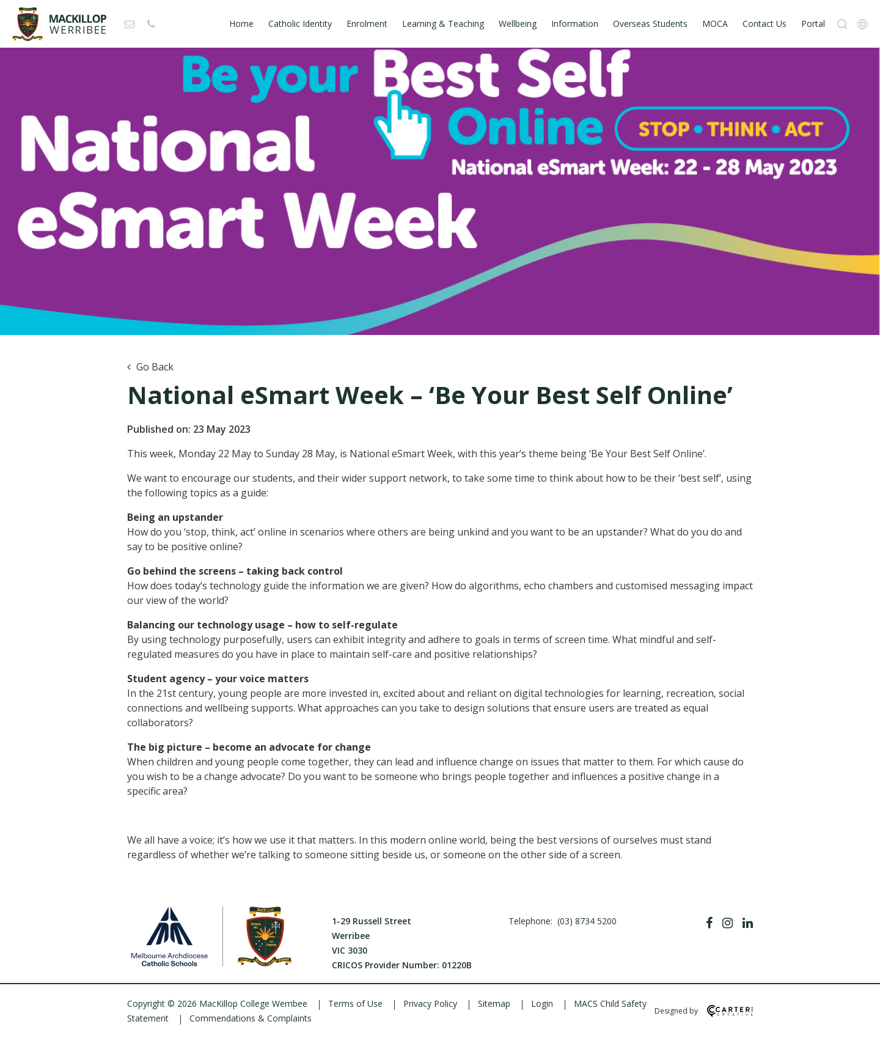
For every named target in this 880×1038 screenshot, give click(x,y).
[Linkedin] (748, 923)
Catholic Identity (300, 23)
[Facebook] (709, 923)
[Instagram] (727, 923)
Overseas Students (650, 23)
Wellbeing (518, 23)
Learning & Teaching (443, 23)
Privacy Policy (430, 1003)
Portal (813, 23)
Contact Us (765, 23)
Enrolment (366, 23)
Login (542, 1003)
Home (241, 23)
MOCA (715, 23)
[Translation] (862, 24)
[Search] (842, 24)
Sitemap (494, 1003)
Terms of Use (355, 1003)
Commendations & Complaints (250, 1018)
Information (574, 23)
